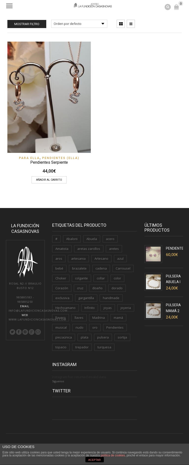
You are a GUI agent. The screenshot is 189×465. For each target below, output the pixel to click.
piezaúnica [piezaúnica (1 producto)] (63, 337)
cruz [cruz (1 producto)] (80, 288)
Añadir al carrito (49, 179)
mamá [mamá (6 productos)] (118, 317)
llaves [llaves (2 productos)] (79, 317)
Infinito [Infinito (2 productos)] (89, 307)
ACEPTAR (94, 459)
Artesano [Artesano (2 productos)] (101, 258)
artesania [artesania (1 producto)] (78, 258)
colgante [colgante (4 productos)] (81, 278)
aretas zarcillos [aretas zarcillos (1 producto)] (88, 248)
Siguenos (58, 381)
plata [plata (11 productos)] (84, 337)
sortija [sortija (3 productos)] (122, 337)
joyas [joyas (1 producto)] (108, 307)
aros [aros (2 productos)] (58, 258)
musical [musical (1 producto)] (61, 327)
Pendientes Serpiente (49, 162)
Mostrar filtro (26, 24)
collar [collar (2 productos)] (101, 278)
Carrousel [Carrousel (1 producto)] (123, 268)
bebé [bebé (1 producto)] (59, 268)
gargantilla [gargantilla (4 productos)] (86, 298)
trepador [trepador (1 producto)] (82, 347)
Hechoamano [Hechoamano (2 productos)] (65, 307)
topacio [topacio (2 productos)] (60, 347)
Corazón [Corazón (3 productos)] (61, 288)
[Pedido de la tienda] (79, 24)
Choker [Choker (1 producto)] (60, 278)
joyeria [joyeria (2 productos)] (126, 307)
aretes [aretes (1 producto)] (114, 248)
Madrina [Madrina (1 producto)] (98, 317)
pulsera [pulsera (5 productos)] (103, 337)
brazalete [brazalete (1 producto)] (79, 268)
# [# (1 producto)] (56, 239)
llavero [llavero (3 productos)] (60, 317)
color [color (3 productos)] (117, 278)
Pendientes (176, 248)
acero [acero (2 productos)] (110, 239)
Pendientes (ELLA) (60, 158)
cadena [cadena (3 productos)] (101, 268)
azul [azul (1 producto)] (120, 258)
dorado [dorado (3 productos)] (117, 288)
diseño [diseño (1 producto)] (97, 288)
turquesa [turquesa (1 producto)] (104, 347)
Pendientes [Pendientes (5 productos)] (115, 327)
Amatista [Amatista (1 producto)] (61, 248)
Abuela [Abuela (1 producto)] (91, 239)
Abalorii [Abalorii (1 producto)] (72, 239)
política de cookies (113, 455)
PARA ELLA (29, 158)
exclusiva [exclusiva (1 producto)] (62, 298)
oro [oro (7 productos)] (94, 327)
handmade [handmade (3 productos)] (111, 298)
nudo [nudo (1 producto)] (79, 327)
